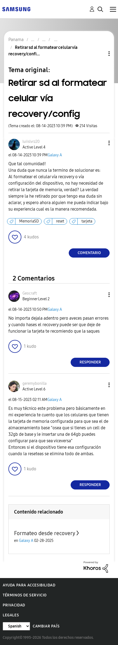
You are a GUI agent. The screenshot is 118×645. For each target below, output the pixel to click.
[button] (100, 143)
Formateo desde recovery (44, 533)
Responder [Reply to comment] (90, 362)
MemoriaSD (29, 221)
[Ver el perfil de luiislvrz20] (31, 141)
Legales (11, 615)
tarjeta (86, 221)
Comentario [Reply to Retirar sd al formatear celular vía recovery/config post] (89, 253)
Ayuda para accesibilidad (29, 585)
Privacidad (14, 605)
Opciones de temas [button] (100, 53)
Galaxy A (55, 155)
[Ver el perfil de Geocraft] (29, 293)
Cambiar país (46, 626)
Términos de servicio (25, 595)
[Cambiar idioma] (16, 626)
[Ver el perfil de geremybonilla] (34, 383)
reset (60, 221)
